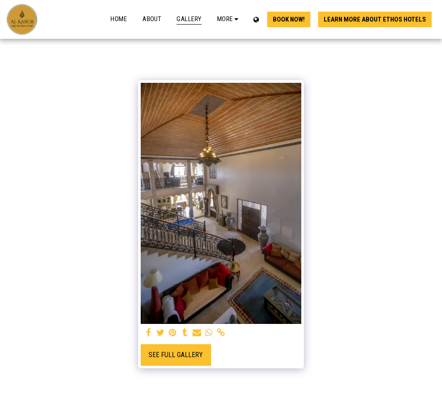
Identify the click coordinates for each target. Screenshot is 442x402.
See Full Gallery (175, 355)
